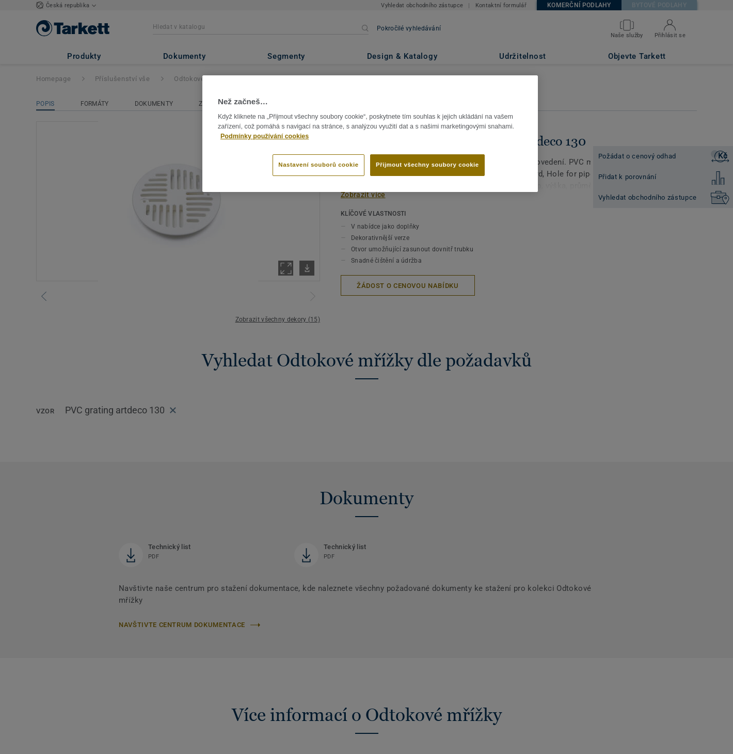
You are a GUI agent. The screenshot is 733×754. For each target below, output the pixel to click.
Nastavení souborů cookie (318, 165)
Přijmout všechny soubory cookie (427, 165)
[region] (370, 133)
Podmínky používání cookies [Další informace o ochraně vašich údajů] (264, 136)
